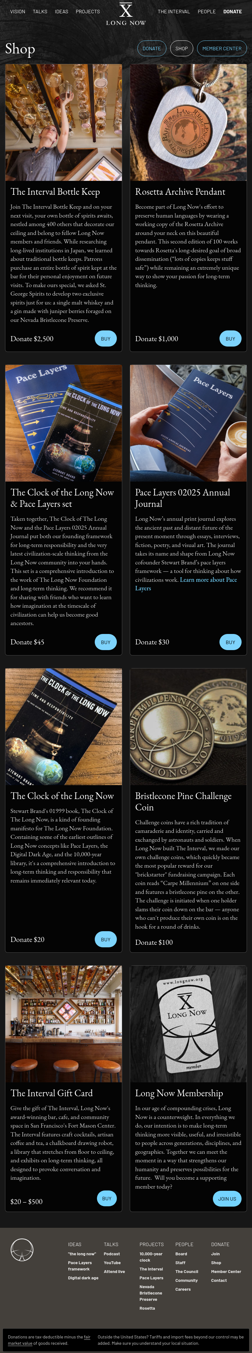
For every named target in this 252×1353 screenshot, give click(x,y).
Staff (180, 1259)
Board (181, 1250)
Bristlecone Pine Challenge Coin (183, 801)
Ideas (61, 11)
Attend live (114, 1268)
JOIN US (227, 1199)
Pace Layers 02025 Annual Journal (182, 498)
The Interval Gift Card (51, 1093)
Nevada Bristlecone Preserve (151, 1290)
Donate (232, 11)
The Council (186, 1268)
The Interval (174, 11)
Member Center (222, 48)
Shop (182, 48)
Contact (219, 1277)
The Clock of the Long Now (62, 796)
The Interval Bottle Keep (55, 191)
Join (215, 1250)
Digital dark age (83, 1274)
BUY (106, 1198)
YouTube (112, 1259)
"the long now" (82, 1250)
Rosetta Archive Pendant (180, 191)
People (207, 11)
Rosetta (147, 1304)
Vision (17, 11)
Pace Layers (151, 1274)
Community (186, 1277)
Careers (183, 1285)
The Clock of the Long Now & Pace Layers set (62, 498)
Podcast (112, 1250)
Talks (40, 11)
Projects (88, 11)
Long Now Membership (179, 1093)
